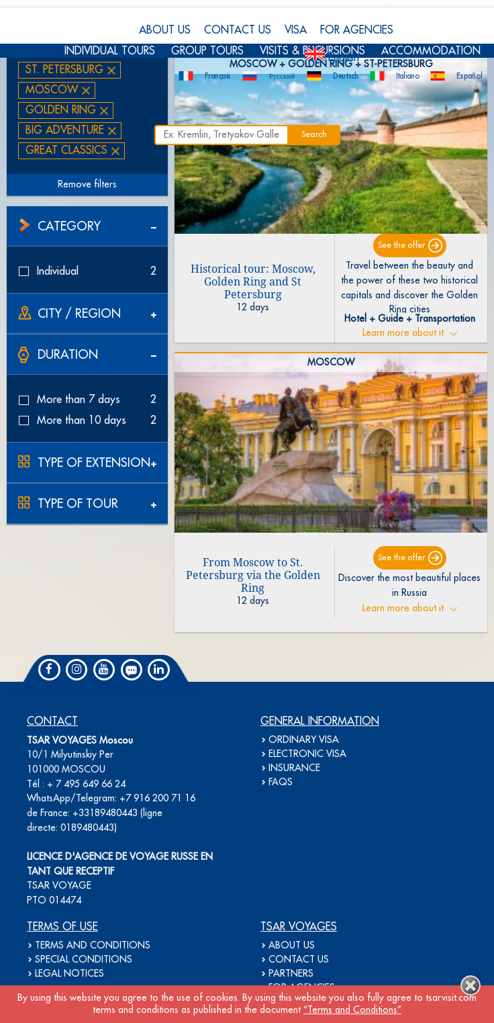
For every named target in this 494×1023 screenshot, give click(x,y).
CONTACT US (237, 30)
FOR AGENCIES (356, 30)
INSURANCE (294, 768)
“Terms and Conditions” (352, 1010)
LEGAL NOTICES (69, 974)
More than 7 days (87, 399)
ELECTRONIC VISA (307, 754)
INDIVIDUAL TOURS (109, 51)
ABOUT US (165, 30)
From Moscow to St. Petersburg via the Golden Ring (253, 575)
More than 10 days (87, 420)
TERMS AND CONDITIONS (92, 945)
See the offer (401, 245)
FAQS (280, 782)
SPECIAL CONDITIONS (83, 959)
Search (314, 134)
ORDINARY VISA (303, 740)
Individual (87, 271)
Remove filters (87, 184)
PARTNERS (290, 974)
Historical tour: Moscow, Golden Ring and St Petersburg (253, 282)
